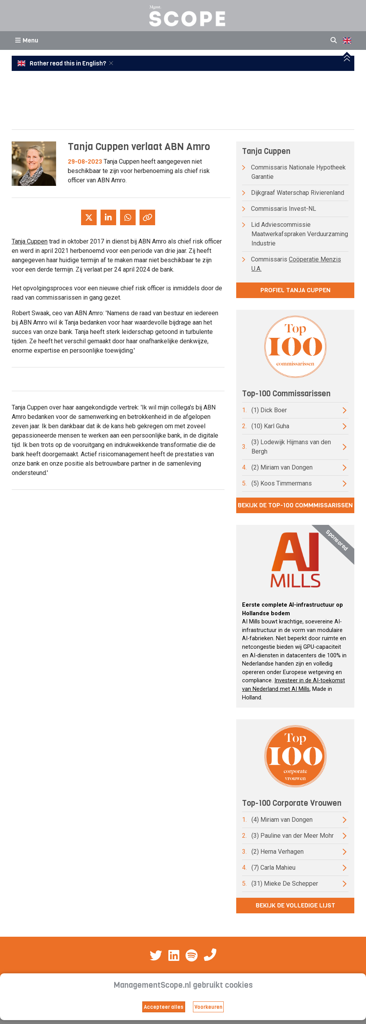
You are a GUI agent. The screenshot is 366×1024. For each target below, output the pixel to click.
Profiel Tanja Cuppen (295, 290)
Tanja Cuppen (30, 241)
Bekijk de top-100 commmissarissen (295, 505)
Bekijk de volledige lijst (295, 905)
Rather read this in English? (62, 63)
